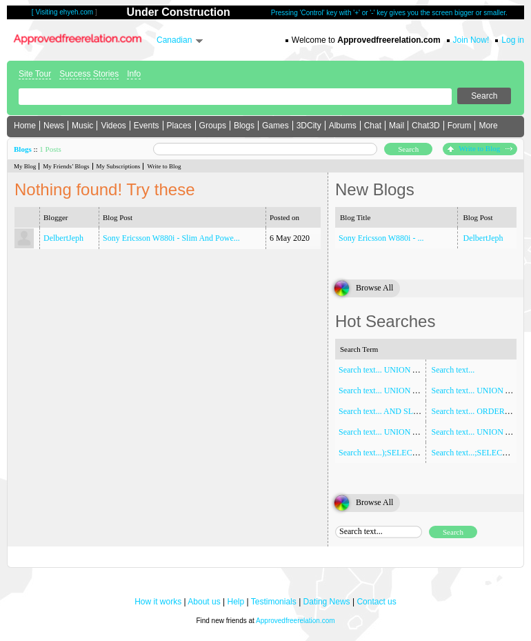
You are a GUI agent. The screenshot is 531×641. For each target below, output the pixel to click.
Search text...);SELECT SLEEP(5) (396, 452)
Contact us (376, 602)
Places (179, 125)
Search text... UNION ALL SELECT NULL (411, 390)
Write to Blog (480, 148)
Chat (372, 125)
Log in (512, 40)
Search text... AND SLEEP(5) (388, 411)
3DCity (309, 125)
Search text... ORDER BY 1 (478, 411)
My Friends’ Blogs (66, 166)
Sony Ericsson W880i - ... (381, 238)
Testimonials (274, 602)
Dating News (326, 602)
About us (204, 602)
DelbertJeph (63, 238)
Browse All (374, 288)
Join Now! (471, 40)
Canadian (174, 40)
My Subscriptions (119, 166)
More (488, 125)
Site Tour (35, 74)
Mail (396, 125)
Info (134, 74)
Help (236, 602)
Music (82, 125)
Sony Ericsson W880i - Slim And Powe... (171, 238)
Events (146, 125)
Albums (343, 125)
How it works (157, 602)
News (53, 125)
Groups (212, 125)
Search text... (453, 370)
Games (275, 125)
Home (25, 125)
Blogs (244, 125)
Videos (113, 125)
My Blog (25, 166)
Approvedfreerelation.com (295, 620)
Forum (460, 125)
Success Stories (89, 74)
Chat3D (426, 125)
